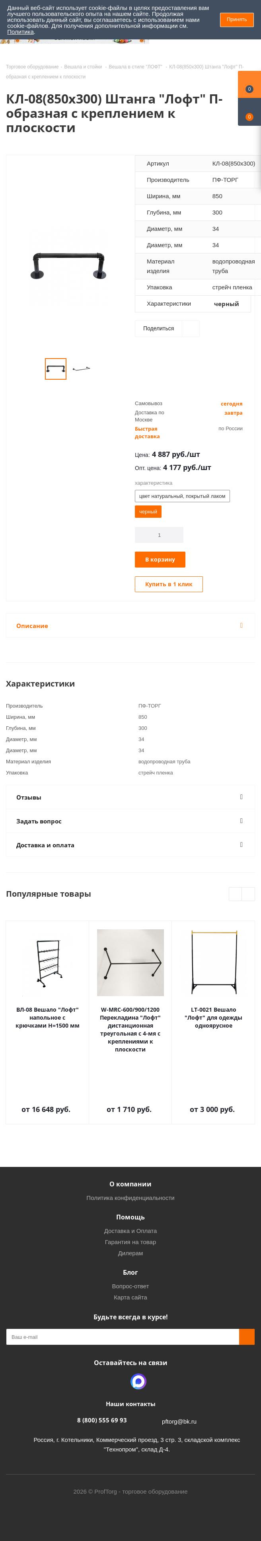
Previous (235, 894)
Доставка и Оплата (130, 1230)
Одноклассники (119, 1381)
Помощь (130, 1217)
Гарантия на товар (130, 1242)
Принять (237, 19)
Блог (130, 1272)
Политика (20, 31)
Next (248, 894)
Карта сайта (130, 1297)
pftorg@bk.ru (179, 1421)
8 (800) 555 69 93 (102, 1420)
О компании (130, 1184)
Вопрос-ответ (130, 1286)
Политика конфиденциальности (130, 1197)
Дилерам (130, 1253)
